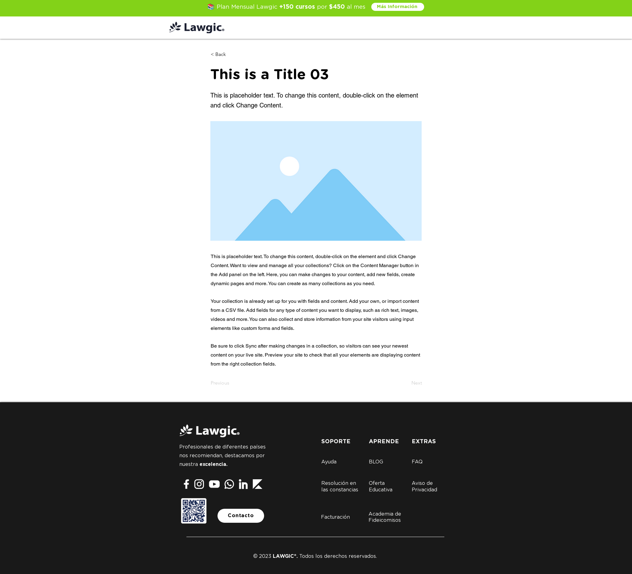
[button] (231, 54)
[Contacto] (241, 516)
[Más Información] (397, 7)
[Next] (406, 383)
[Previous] (231, 383)
